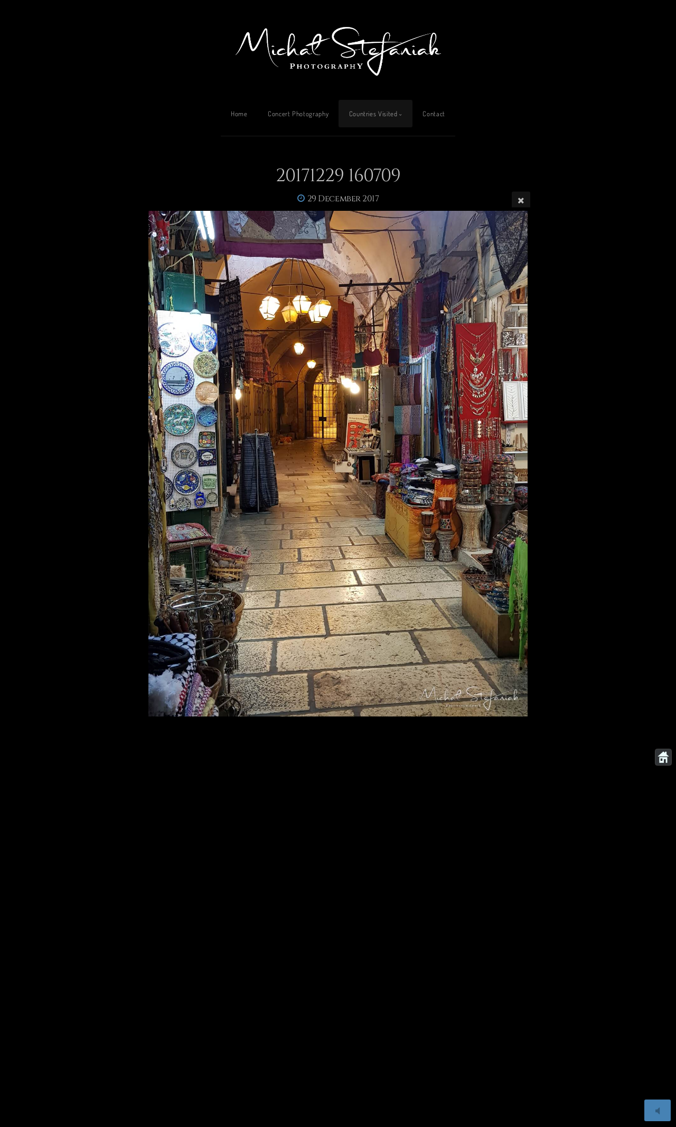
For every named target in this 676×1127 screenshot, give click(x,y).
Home (239, 113)
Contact (433, 113)
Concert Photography (298, 113)
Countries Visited (373, 113)
